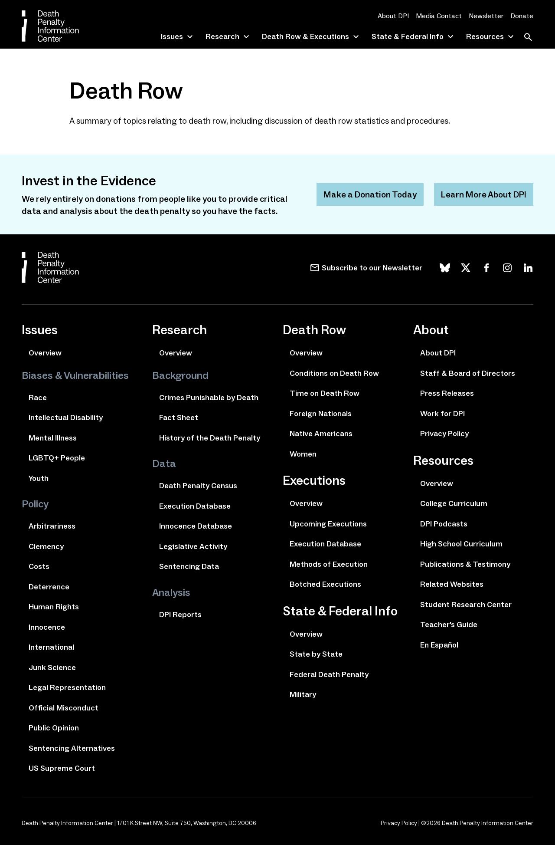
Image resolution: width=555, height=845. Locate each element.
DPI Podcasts (443, 524)
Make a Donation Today (370, 194)
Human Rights (54, 607)
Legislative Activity (193, 546)
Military (303, 694)
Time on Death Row (324, 393)
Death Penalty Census (198, 485)
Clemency (46, 546)
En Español (439, 645)
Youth (39, 478)
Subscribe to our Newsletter (372, 268)
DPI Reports (180, 614)
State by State (316, 654)
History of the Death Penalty (209, 438)
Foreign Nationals (321, 413)
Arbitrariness (52, 526)
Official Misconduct (63, 708)
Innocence (47, 627)
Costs (39, 566)
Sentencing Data (189, 566)
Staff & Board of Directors (467, 373)
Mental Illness (53, 438)
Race (38, 397)
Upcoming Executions (328, 524)
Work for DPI (442, 413)
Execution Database (195, 506)
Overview (45, 353)
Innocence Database (195, 526)
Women (303, 454)
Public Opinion (54, 728)
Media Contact (439, 16)
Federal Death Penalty (329, 674)
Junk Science (52, 667)
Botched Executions (325, 584)
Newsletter (486, 16)
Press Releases (447, 393)
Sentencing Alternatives (72, 748)
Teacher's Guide (448, 624)
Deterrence (49, 587)
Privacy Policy (444, 433)
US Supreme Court (62, 768)
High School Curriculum (461, 544)
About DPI (393, 16)
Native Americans (321, 433)
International (51, 647)
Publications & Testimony (465, 564)
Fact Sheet (178, 417)
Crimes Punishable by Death (208, 397)
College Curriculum (453, 503)
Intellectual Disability (66, 417)
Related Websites (451, 584)
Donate (521, 16)
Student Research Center (466, 604)
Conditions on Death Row (334, 373)
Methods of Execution (329, 564)
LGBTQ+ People (57, 458)
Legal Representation (67, 687)
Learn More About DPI (483, 194)
